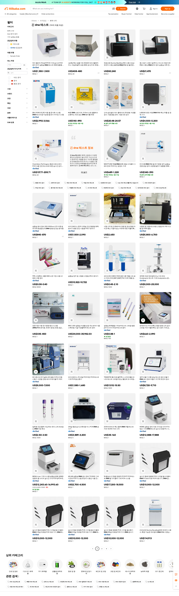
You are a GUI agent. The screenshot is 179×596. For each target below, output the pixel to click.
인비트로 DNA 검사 (142, 188)
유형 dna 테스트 (103, 587)
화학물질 (43, 21)
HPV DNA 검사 (87, 587)
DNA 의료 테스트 (102, 582)
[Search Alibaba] (71, 8)
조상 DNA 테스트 (124, 188)
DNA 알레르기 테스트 (84, 582)
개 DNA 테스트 (33, 587)
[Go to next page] (111, 549)
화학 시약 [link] (53, 21)
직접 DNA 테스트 (87, 183)
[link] (176, 574)
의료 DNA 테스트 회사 (15, 587)
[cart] (144, 9)
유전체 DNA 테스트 (65, 582)
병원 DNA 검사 (38, 183)
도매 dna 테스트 (47, 582)
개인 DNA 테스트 (70, 183)
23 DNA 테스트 (91, 188)
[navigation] (17, 285)
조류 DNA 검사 (54, 183)
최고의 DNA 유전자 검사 (51, 587)
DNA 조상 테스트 (160, 188)
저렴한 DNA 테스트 (74, 188)
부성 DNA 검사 (38, 188)
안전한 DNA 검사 (104, 183)
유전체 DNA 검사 (107, 188)
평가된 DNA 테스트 (56, 188)
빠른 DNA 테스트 (30, 582)
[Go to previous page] (93, 549)
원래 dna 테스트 (71, 587)
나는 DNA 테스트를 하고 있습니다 (126, 183)
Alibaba (34, 21)
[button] (113, 8)
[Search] (121, 8)
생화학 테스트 (135, 582)
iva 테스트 (149, 582)
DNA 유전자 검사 (149, 183)
